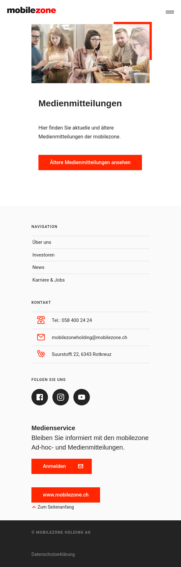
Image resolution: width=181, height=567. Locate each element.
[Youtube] (81, 397)
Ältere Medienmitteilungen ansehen (90, 162)
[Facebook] (39, 397)
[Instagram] (60, 397)
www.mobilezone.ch (66, 495)
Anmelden (63, 466)
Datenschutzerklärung (53, 554)
